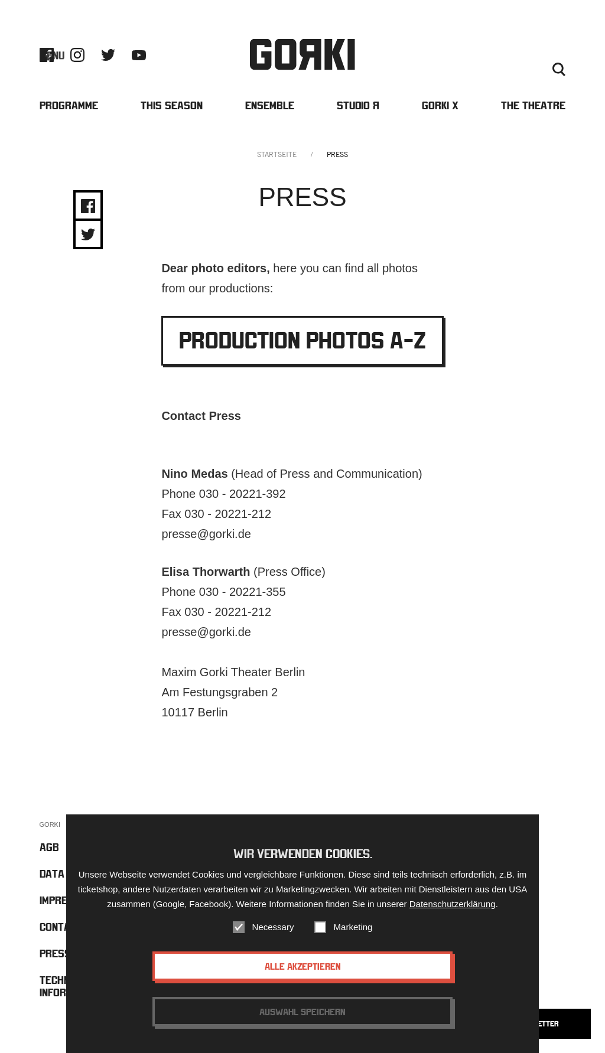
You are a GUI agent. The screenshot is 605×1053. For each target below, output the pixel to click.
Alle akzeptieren (303, 967)
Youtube (139, 55)
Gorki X (440, 105)
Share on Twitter (88, 234)
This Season (172, 105)
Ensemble (269, 105)
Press (553, 55)
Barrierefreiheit (449, 55)
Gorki (302, 54)
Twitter (108, 55)
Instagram (77, 55)
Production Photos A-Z (302, 340)
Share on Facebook (88, 206)
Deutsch (526, 69)
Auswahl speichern (302, 1013)
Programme (69, 105)
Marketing (353, 928)
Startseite (277, 154)
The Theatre (533, 105)
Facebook (47, 55)
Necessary (273, 928)
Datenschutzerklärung (452, 905)
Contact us (512, 55)
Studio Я (358, 105)
